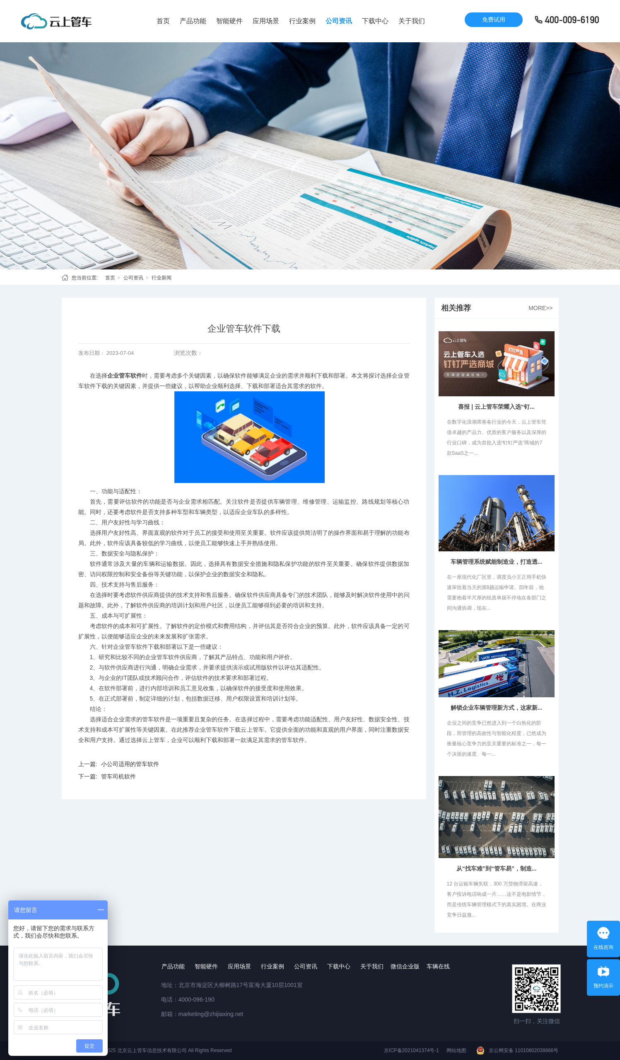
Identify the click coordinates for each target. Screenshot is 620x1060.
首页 (163, 20)
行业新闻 (161, 278)
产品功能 (193, 20)
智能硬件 (229, 20)
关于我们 (411, 20)
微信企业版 (405, 966)
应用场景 (266, 20)
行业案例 (302, 20)
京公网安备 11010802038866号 (524, 1050)
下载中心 (375, 20)
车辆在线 (438, 966)
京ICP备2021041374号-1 (411, 1050)
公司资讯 (339, 20)
